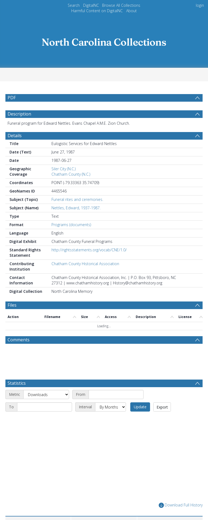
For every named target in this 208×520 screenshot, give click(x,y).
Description (19, 114)
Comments (19, 340)
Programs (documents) (71, 224)
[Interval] (110, 407)
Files (12, 305)
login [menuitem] (200, 5)
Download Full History (181, 505)
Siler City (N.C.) (63, 168)
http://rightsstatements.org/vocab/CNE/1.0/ (89, 249)
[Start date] (116, 394)
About (131, 10)
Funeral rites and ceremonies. (77, 199)
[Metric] (46, 394)
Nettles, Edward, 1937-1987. (75, 207)
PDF (12, 98)
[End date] (44, 407)
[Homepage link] (104, 40)
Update (140, 406)
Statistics (17, 383)
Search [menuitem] (74, 5)
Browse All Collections (121, 5)
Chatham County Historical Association (85, 263)
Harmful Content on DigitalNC (97, 10)
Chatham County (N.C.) (70, 174)
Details (15, 136)
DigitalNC (91, 5)
